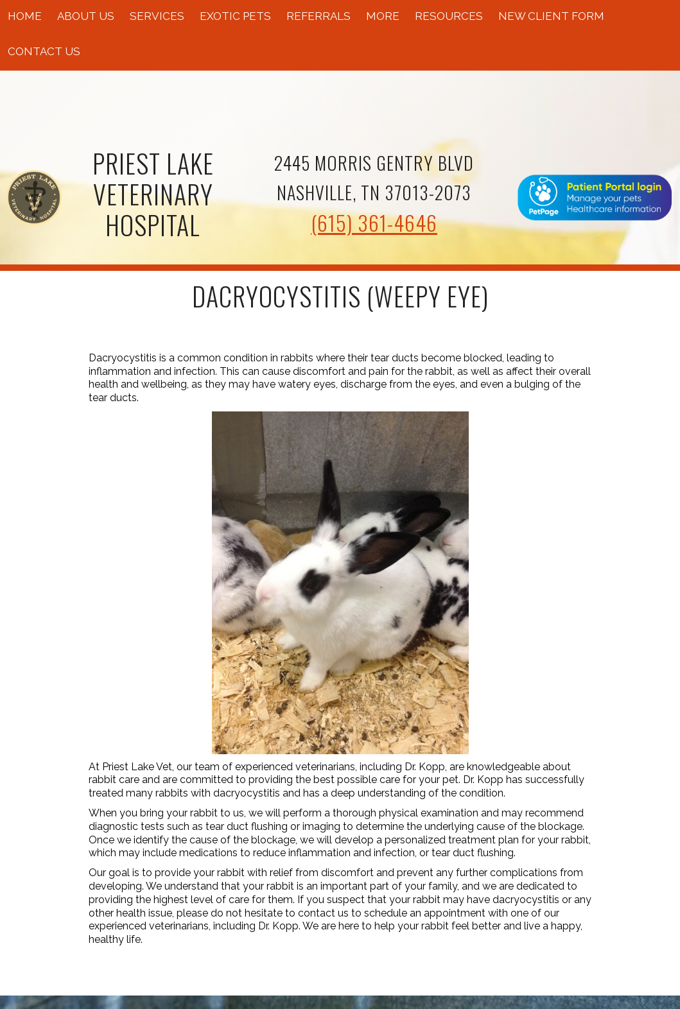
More (382, 16)
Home (25, 16)
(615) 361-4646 (374, 222)
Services (157, 16)
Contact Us (44, 51)
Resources (449, 16)
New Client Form (551, 16)
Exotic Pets (235, 16)
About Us (85, 16)
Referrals (318, 16)
